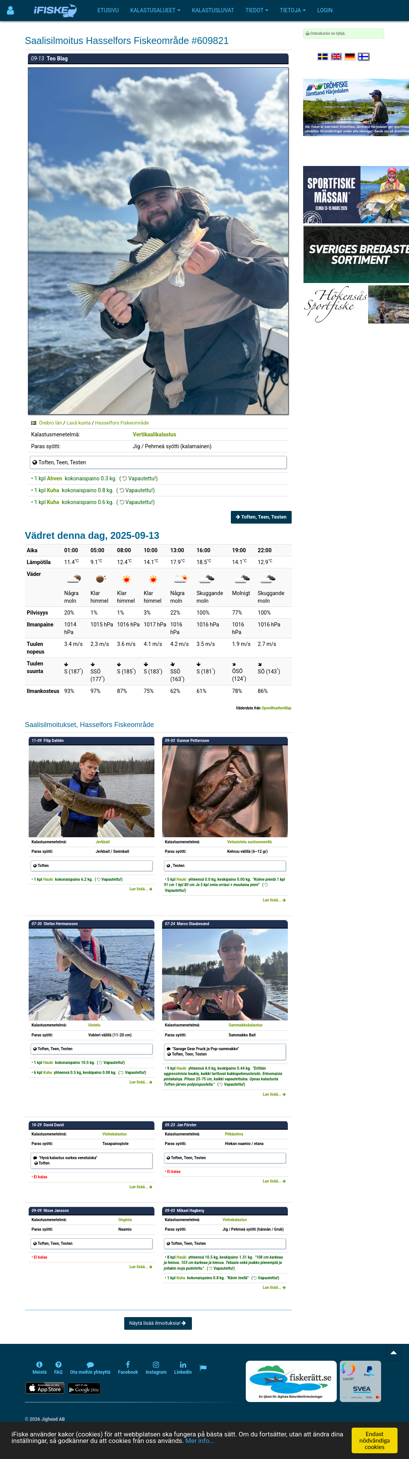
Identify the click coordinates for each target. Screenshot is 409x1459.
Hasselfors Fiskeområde (122, 423)
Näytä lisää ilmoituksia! (158, 1323)
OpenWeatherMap (276, 708)
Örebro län (50, 423)
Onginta (125, 1220)
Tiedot (256, 10)
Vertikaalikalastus (154, 434)
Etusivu (108, 10)
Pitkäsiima (234, 1134)
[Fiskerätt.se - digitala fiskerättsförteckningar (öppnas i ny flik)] (291, 1381)
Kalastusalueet (155, 10)
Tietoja (293, 10)
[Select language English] (337, 57)
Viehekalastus (114, 1134)
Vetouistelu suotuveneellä (249, 842)
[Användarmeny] (10, 10)
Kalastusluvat (213, 10)
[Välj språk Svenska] (323, 57)
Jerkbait (103, 842)
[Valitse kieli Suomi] (364, 57)
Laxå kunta (79, 423)
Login (325, 10)
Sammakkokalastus (245, 1025)
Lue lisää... (141, 889)
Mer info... (199, 1440)
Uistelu (94, 1025)
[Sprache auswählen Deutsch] (350, 57)
